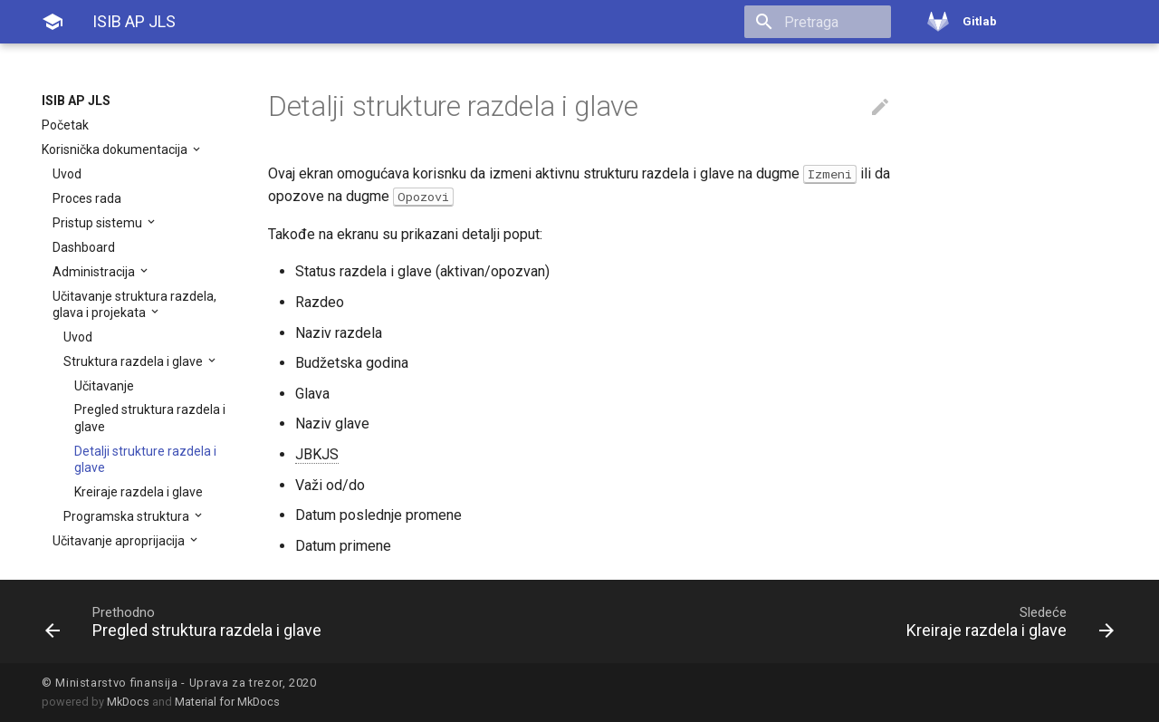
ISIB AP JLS (76, 100)
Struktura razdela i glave (134, 361)
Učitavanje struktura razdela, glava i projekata (134, 304)
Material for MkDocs (227, 701)
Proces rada (87, 198)
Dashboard (84, 247)
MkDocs (128, 701)
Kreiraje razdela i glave (138, 492)
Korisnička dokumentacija (116, 149)
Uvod (67, 174)
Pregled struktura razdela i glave (149, 417)
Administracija (95, 272)
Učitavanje (104, 386)
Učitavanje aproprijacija (120, 541)
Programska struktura (127, 516)
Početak (65, 125)
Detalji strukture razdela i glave (145, 459)
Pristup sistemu (99, 223)
